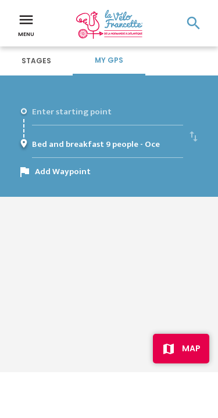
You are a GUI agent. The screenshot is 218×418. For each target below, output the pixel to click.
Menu (26, 24)
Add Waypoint (63, 171)
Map (191, 348)
